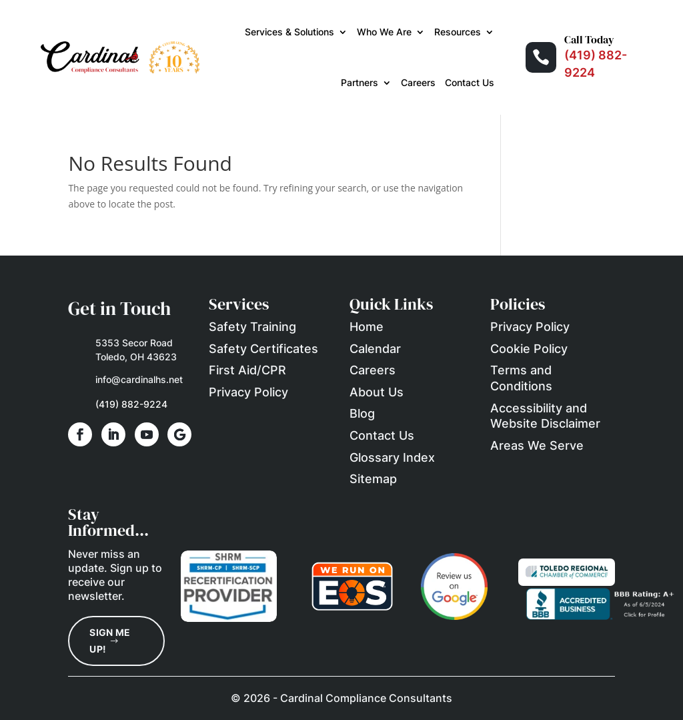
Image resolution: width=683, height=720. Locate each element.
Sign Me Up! (109, 640)
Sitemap (373, 479)
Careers (418, 82)
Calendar (375, 349)
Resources (457, 31)
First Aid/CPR (247, 370)
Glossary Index (392, 457)
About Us (377, 392)
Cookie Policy (529, 349)
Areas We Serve (537, 445)
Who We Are (384, 31)
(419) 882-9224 (131, 404)
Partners (359, 82)
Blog (362, 413)
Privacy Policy (248, 392)
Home (367, 327)
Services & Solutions (289, 31)
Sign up (129, 568)
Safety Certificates (263, 349)
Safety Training (252, 327)
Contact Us (469, 82)
